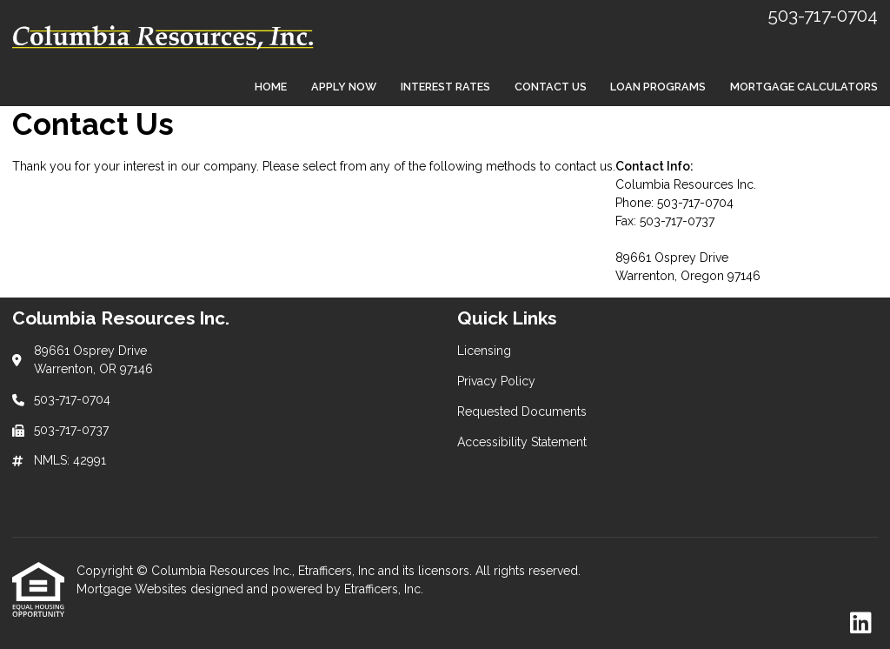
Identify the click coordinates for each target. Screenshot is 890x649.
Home (271, 86)
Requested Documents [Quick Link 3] (522, 411)
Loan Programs (658, 86)
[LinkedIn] (861, 624)
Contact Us (551, 86)
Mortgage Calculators (804, 86)
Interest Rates (445, 86)
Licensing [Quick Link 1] (484, 351)
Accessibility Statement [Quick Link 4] (522, 442)
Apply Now (343, 86)
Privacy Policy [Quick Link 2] (496, 381)
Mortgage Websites (133, 589)
